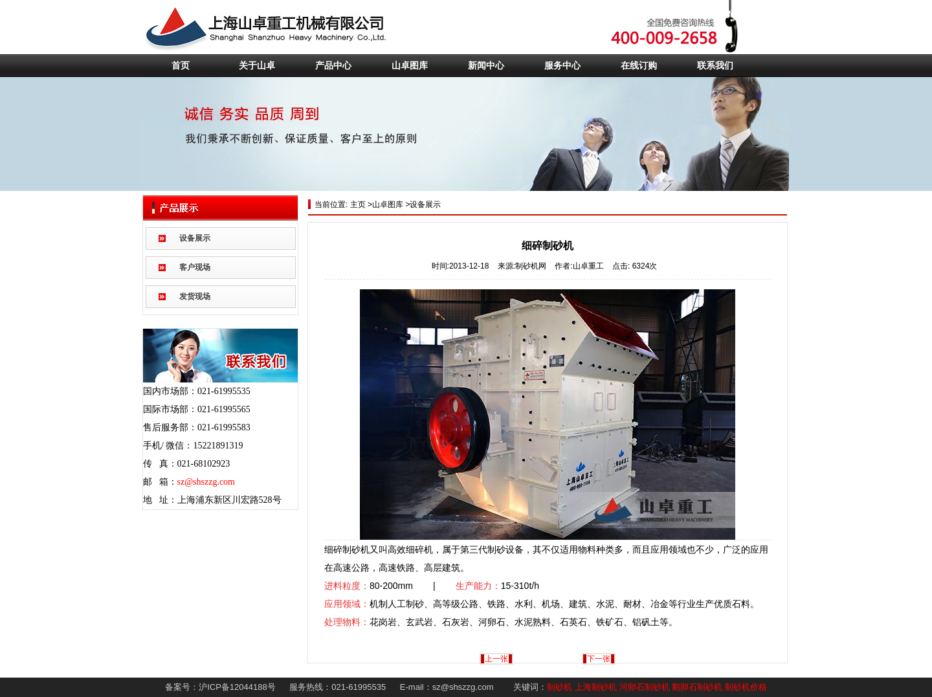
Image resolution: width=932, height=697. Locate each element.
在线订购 (639, 66)
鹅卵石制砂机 (697, 687)
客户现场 (194, 267)
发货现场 (194, 296)
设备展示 (194, 238)
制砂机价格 (746, 687)
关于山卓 (257, 66)
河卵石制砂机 (644, 687)
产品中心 (333, 66)
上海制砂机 (596, 687)
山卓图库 (410, 66)
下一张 (598, 658)
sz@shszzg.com (206, 482)
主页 (356, 204)
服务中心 (562, 66)
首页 (181, 66)
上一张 (496, 658)
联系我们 (715, 66)
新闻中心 (486, 66)
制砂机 (559, 687)
